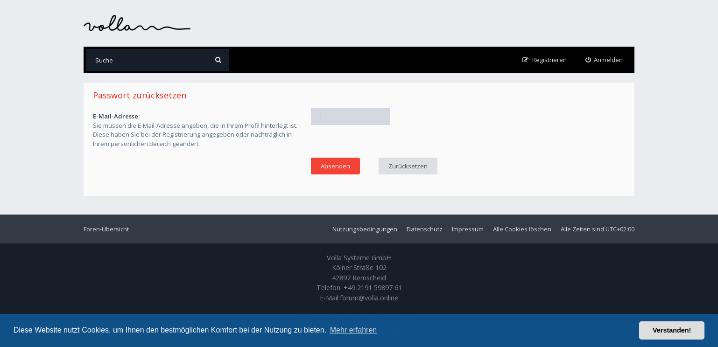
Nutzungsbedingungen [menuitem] (364, 229)
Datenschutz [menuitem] (425, 229)
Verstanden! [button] (672, 330)
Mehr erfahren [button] (353, 330)
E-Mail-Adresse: (116, 116)
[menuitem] (604, 60)
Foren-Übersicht (106, 229)
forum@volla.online (369, 297)
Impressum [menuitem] (468, 229)
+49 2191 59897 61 (373, 287)
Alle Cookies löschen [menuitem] (522, 229)
